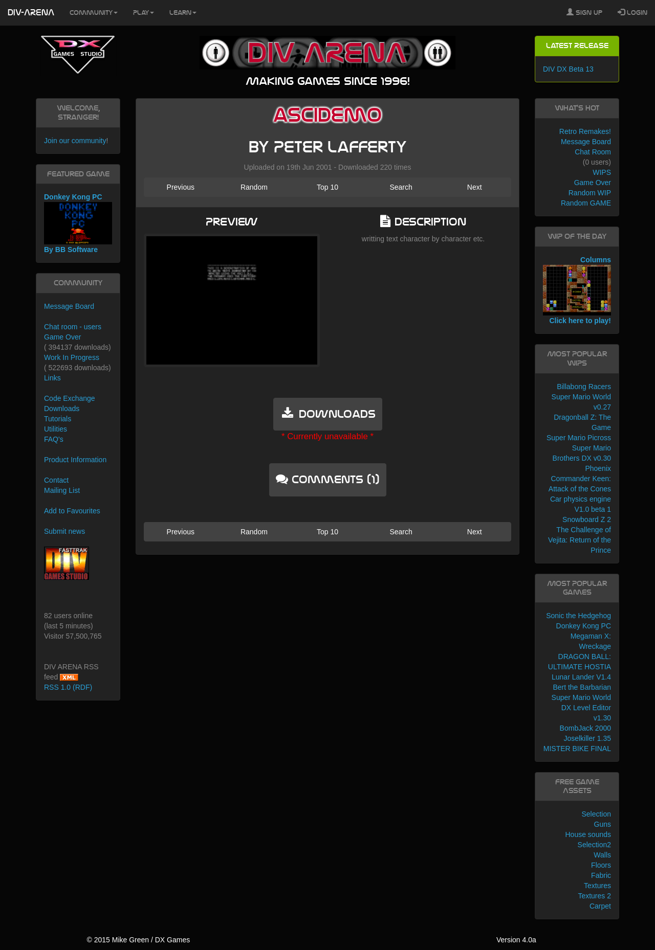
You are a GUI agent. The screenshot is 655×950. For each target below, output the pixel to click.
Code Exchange (69, 398)
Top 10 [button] (327, 187)
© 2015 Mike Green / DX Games (138, 940)
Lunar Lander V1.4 (581, 677)
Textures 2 (594, 896)
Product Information (75, 460)
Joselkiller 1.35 (587, 738)
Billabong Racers (584, 386)
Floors (601, 865)
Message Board (69, 306)
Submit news (64, 531)
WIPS (602, 172)
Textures (597, 885)
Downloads (61, 408)
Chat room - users (72, 327)
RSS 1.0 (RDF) (68, 687)
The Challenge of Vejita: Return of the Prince (579, 540)
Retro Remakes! (585, 131)
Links (52, 378)
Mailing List (62, 490)
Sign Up (584, 12)
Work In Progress (71, 357)
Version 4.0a (516, 940)
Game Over (62, 337)
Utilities (55, 429)
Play (143, 12)
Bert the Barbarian (582, 687)
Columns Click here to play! (577, 290)
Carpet (600, 906)
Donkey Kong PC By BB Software (78, 223)
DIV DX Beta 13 (568, 69)
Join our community (75, 141)
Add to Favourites (72, 511)
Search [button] (400, 187)
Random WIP (590, 193)
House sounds (588, 834)
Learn (182, 12)
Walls (602, 855)
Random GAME (586, 203)
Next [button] (474, 187)
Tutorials (57, 419)
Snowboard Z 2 (586, 519)
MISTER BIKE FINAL (577, 748)
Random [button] (254, 187)
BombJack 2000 (585, 728)
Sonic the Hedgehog (578, 616)
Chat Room (593, 152)
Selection (596, 814)
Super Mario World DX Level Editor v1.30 (581, 707)
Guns (602, 824)
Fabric (601, 875)
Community (94, 12)
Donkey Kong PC (583, 626)
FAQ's (53, 439)
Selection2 (594, 845)
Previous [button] (180, 187)
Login (632, 12)
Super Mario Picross (579, 438)
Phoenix (598, 468)
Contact (56, 480)
